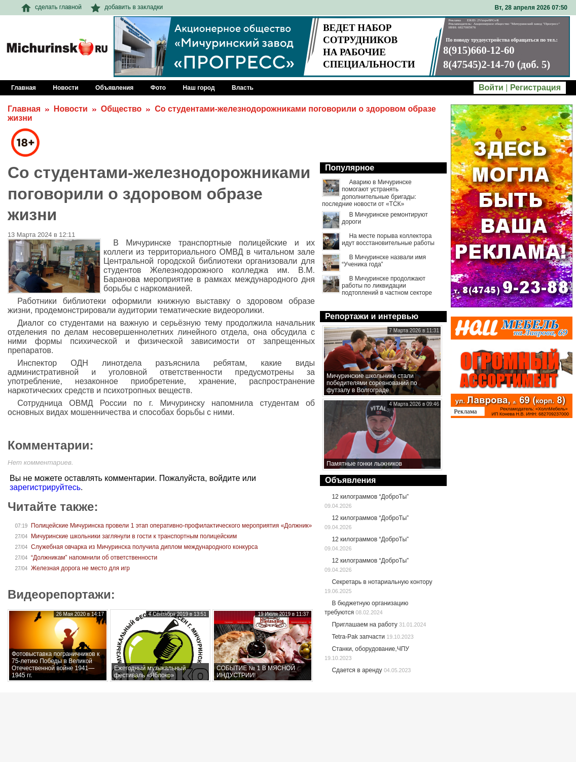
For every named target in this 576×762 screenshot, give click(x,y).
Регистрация (535, 87)
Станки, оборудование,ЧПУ (370, 648)
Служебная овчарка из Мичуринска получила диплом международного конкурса (144, 546)
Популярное (349, 167)
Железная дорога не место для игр (80, 568)
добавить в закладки (127, 7)
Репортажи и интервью (371, 316)
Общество (121, 109)
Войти (491, 87)
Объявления (350, 480)
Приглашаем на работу (364, 624)
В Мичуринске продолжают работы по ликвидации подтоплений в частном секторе (387, 286)
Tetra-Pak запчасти (358, 636)
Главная (24, 109)
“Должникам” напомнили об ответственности (94, 557)
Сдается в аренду (357, 670)
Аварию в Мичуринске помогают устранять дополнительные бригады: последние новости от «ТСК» (369, 193)
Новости (71, 109)
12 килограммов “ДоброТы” (370, 496)
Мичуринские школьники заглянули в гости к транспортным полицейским (134, 536)
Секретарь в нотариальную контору (382, 581)
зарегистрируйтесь (45, 487)
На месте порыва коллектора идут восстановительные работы (388, 239)
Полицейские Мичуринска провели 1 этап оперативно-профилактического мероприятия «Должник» (171, 525)
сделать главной (51, 7)
